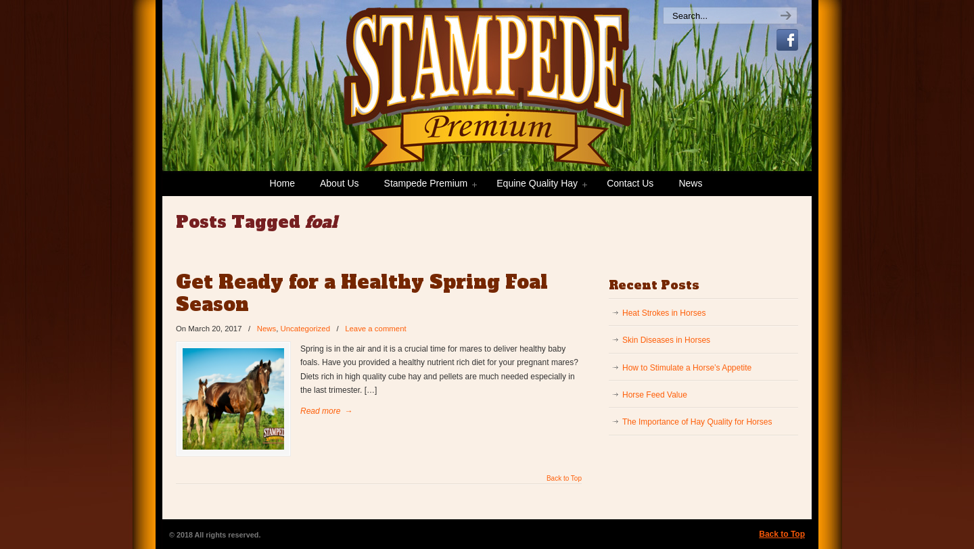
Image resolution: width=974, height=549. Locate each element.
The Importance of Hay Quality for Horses (697, 422)
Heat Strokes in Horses (663, 313)
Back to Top (564, 478)
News (266, 329)
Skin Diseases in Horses (666, 340)
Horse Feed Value (654, 395)
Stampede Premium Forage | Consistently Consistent (412, 105)
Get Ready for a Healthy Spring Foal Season (362, 293)
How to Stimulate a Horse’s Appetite (686, 368)
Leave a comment (376, 329)
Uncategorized (305, 329)
